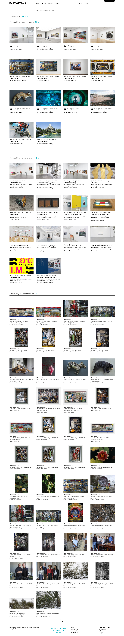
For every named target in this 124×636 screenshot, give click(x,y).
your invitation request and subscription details (58, 630)
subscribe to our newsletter (104, 628)
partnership (74, 629)
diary (86, 3)
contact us (74, 633)
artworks (50, 3)
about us (74, 627)
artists (44, 3)
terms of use (75, 631)
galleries (57, 3)
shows (37, 3)
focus (80, 3)
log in (109, 1)
